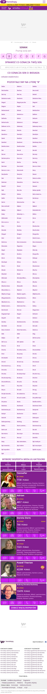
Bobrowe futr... (21, 306)
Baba (3, 86)
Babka (35, 86)
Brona (34, 358)
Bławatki (20, 286)
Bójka (3, 338)
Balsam (35, 118)
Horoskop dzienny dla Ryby (8, 654)
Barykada (5, 174)
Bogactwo (36, 310)
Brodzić (19, 358)
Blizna (35, 274)
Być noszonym (37, 445)
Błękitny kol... (37, 294)
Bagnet (35, 102)
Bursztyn (20, 433)
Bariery (35, 158)
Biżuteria (20, 270)
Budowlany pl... (6, 409)
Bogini (19, 314)
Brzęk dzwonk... (6, 394)
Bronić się (20, 362)
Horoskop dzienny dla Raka (8, 662)
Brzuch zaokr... (21, 398)
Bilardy (35, 250)
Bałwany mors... (37, 126)
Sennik (26, 42)
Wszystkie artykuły (31, 683)
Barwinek (20, 170)
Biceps (19, 218)
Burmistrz (5, 433)
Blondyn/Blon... (21, 278)
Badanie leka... (37, 98)
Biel (3, 238)
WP (12, 42)
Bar (3, 150)
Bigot (3, 250)
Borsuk (19, 326)
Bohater (35, 314)
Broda (35, 354)
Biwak (3, 270)
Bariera (19, 158)
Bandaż (35, 130)
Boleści (35, 318)
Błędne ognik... (21, 294)
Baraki (35, 150)
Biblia (34, 214)
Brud (34, 370)
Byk (3, 453)
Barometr (20, 166)
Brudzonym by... (7, 378)
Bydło (19, 449)
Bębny (3, 210)
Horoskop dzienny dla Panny (8, 666)
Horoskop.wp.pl (18, 42)
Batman (4, 182)
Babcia (19, 86)
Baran (3, 154)
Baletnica (20, 114)
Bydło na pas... (37, 449)
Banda (19, 130)
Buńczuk (4, 429)
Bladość (4, 274)
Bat (3, 178)
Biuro (3, 266)
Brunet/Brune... (6, 382)
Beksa (19, 194)
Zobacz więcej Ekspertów (23, 608)
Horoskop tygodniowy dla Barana (34, 656)
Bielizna (4, 242)
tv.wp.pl (19, 687)
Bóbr (18, 334)
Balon (19, 118)
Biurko (35, 262)
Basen (34, 174)
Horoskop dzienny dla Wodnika (9, 652)
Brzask (19, 390)
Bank (3, 138)
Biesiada (4, 246)
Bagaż (4, 102)
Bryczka (19, 386)
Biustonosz (36, 266)
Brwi (3, 386)
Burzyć (19, 437)
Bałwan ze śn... (6, 126)
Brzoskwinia (21, 394)
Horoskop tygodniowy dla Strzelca (34, 672)
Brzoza (35, 394)
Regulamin (26, 680)
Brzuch (4, 398)
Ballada (4, 118)
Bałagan (35, 122)
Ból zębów (20, 342)
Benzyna (19, 198)
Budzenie (20, 413)
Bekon (4, 194)
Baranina (20, 154)
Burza (3, 437)
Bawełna (20, 182)
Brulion (35, 378)
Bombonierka (21, 322)
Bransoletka (36, 350)
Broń (34, 366)
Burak (19, 429)
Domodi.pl (14, 685)
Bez (34, 202)
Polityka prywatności (8, 683)
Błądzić (19, 290)
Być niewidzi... (6, 445)
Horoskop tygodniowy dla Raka (33, 662)
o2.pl (25, 687)
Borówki (4, 326)
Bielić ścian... (37, 238)
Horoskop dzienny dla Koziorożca (10, 651)
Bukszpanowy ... (6, 421)
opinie (21, 477)
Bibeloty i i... (21, 214)
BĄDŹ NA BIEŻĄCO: (39, 642)
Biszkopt (4, 262)
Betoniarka (20, 202)
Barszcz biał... (37, 166)
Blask (18, 274)
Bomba (4, 322)
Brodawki (5, 358)
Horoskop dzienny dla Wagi (8, 668)
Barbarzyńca (6, 158)
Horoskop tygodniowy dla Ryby (33, 654)
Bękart (19, 210)
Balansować (5, 110)
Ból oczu (4, 342)
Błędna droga (6, 294)
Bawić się (35, 182)
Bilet (3, 254)
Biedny (19, 230)
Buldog (19, 421)
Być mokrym (36, 441)
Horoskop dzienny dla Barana (9, 656)
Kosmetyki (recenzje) (8, 687)
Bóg (34, 334)
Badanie (19, 98)
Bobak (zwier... (6, 306)
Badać (35, 94)
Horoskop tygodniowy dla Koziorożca (35, 651)
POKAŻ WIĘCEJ (23, 676)
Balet (3, 114)
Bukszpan (36, 417)
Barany (35, 154)
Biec (3, 226)
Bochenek (5, 310)
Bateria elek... (37, 178)
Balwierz (20, 122)
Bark (3, 162)
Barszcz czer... (6, 170)
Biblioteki (5, 218)
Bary (34, 170)
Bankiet (4, 142)
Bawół (4, 186)
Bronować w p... (6, 366)
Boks (18, 318)
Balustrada (5, 122)
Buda (18, 402)
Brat (3, 354)
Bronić (4, 362)
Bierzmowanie (21, 242)
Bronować (36, 362)
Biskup (19, 258)
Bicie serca (5, 222)
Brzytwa (4, 402)
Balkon (35, 114)
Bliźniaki (4, 278)
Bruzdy (35, 382)
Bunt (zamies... (21, 425)
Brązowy (20, 354)
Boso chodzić (6, 330)
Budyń (4, 413)
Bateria (19, 178)
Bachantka (5, 90)
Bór (34, 342)
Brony (19, 366)
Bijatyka (19, 250)
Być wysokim (6, 449)
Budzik (4, 417)
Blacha (35, 270)
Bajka (19, 106)
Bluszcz (4, 282)
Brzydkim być (37, 398)
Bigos (34, 246)
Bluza (19, 282)
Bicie (34, 218)
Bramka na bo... (22, 350)
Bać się (4, 94)
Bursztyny (36, 433)
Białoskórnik (36, 210)
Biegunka (36, 234)
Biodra (19, 254)
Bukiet (19, 417)
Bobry (34, 306)
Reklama (20, 683)
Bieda (19, 226)
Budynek (35, 409)
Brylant (35, 386)
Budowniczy (21, 409)
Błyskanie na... (6, 302)
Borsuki (35, 326)
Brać (18, 346)
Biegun (19, 234)
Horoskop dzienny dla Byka (8, 658)
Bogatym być (6, 314)
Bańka (35, 146)
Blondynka (36, 278)
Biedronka (36, 230)
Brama (4, 350)
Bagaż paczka (21, 102)
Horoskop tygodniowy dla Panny (33, 666)
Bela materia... (37, 194)
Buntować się (37, 425)
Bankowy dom (37, 142)
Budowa (4, 406)
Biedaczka (36, 226)
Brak (34, 346)
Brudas (4, 374)
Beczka (19, 190)
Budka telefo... (37, 402)
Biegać (4, 234)
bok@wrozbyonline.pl (14, 680)
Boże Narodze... (22, 330)
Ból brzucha (36, 338)
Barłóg (35, 162)
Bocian (19, 310)
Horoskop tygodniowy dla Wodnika (34, 652)
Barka (19, 162)
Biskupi (35, 258)
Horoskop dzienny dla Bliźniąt (9, 660)
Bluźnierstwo (6, 286)
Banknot (19, 142)
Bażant (35, 186)
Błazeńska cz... (6, 290)
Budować (20, 406)
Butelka (35, 437)
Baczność (35, 90)
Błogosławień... (6, 298)
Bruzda (19, 382)
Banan (4, 130)
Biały (3, 214)
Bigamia (19, 246)
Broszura (20, 370)
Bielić (18, 238)
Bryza (3, 390)
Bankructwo (5, 146)
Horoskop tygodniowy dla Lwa (33, 664)
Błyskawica (20, 302)
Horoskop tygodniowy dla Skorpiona (34, 670)
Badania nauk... (6, 98)
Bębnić (35, 206)
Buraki (35, 429)
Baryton (19, 174)
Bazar (19, 186)
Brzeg (34, 390)
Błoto (34, 298)
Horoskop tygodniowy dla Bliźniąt (34, 660)
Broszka (4, 370)
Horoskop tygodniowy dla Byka (33, 658)
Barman (4, 166)
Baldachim (36, 110)
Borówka (35, 322)
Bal (34, 106)
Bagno (4, 106)
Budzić (35, 413)
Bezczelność (5, 206)
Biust (18, 266)
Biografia (36, 254)
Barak (19, 150)
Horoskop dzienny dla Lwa (8, 664)
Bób (3, 334)
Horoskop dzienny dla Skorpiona (9, 670)
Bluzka (35, 282)
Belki (3, 198)
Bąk (3, 190)
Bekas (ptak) (36, 190)
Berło (3, 202)
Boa (34, 302)
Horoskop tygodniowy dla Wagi (33, 668)
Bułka (3, 425)
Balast (19, 110)
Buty (3, 441)
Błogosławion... (22, 298)
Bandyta (35, 134)
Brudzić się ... (37, 374)
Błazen (35, 286)
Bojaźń (4, 318)
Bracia (4, 346)
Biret (3, 258)
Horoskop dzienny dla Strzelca (9, 672)
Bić (33, 222)
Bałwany (19, 126)
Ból (18, 338)
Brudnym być (21, 374)
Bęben (19, 206)
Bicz (18, 222)
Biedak (4, 230)
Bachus (19, 90)
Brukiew (19, 378)
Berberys (35, 198)
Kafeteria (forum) (25, 685)
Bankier (19, 138)
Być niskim (20, 445)
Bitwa (19, 262)
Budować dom (37, 406)
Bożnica (35, 330)
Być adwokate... (22, 441)
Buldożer (35, 421)
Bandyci (19, 134)
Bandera (4, 134)
